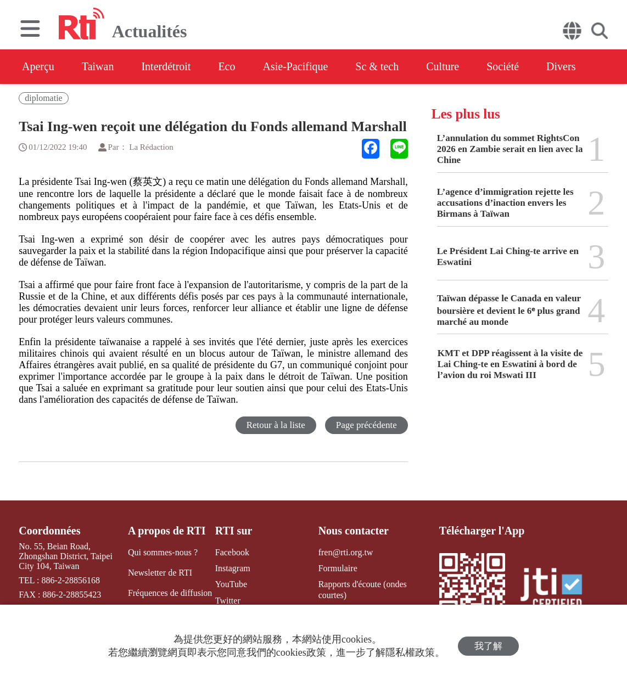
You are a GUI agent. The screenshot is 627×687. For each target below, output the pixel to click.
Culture (442, 66)
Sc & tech (377, 66)
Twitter (227, 600)
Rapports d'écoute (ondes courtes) (362, 589)
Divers (560, 66)
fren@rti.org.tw (345, 552)
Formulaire (337, 568)
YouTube (231, 584)
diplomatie (43, 98)
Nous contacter (353, 531)
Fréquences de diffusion (170, 593)
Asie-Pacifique (295, 66)
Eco (226, 66)
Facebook (232, 552)
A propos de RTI (167, 531)
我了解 (488, 646)
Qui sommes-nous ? (163, 552)
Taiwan (98, 66)
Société (502, 66)
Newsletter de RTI (160, 572)
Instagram (232, 568)
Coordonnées (49, 531)
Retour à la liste (276, 425)
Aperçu (38, 66)
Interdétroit (166, 66)
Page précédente (366, 425)
